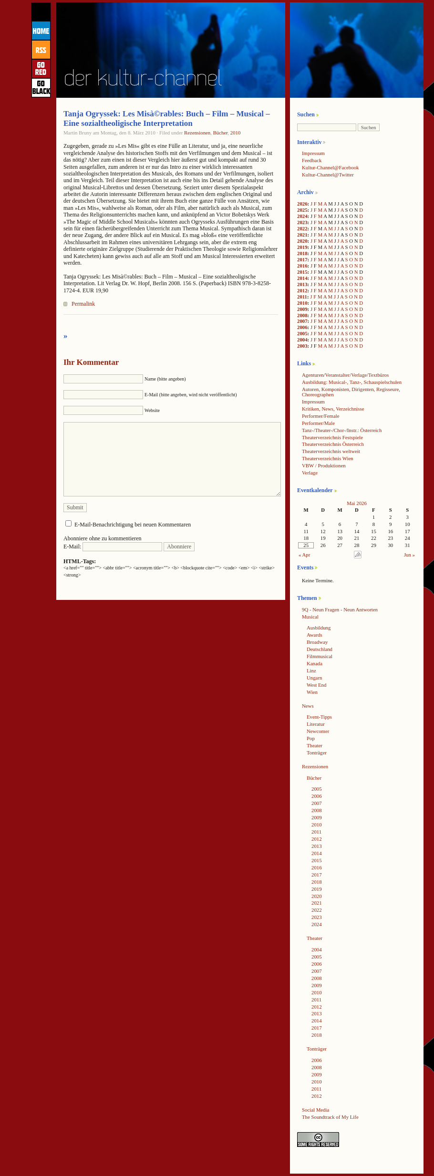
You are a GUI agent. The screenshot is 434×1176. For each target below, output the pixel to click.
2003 (302, 346)
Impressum (313, 153)
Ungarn (314, 678)
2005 (302, 333)
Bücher (220, 132)
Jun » (409, 554)
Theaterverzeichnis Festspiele (332, 437)
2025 (302, 210)
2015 (302, 272)
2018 (302, 253)
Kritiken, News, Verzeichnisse (333, 409)
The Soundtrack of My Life (330, 1117)
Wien (312, 692)
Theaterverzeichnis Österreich (333, 444)
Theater (314, 745)
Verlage (310, 472)
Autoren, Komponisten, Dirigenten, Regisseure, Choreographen (351, 391)
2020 (302, 241)
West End (316, 685)
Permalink (83, 303)
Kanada (314, 663)
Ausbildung (319, 627)
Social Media (315, 1110)
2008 (302, 315)
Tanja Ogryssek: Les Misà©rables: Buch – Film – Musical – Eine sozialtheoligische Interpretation (166, 118)
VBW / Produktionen (324, 465)
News (308, 706)
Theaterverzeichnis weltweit (331, 451)
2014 (302, 278)
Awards (314, 635)
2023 (302, 222)
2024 (302, 216)
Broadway (317, 642)
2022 (302, 228)
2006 (302, 327)
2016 (302, 265)
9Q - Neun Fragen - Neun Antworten (340, 609)
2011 (302, 296)
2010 (235, 132)
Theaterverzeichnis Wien (327, 458)
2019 (302, 247)
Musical (310, 616)
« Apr (304, 554)
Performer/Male (318, 423)
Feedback (311, 160)
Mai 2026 (357, 503)
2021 (302, 234)
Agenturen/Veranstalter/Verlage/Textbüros (345, 375)
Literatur (316, 724)
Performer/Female (321, 416)
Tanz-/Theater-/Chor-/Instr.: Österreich (342, 430)
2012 (302, 290)
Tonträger (317, 752)
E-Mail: (112, 546)
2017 (302, 259)
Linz (311, 670)
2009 (302, 309)
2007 (302, 321)
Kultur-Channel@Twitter (328, 174)
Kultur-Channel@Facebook (330, 167)
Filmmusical (319, 656)
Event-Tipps (319, 717)
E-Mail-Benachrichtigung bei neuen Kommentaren (132, 524)
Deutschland (319, 649)
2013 (302, 284)
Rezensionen (197, 132)
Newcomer (318, 731)
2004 (302, 339)
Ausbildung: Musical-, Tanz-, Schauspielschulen (352, 382)
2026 (302, 203)
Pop (311, 738)
